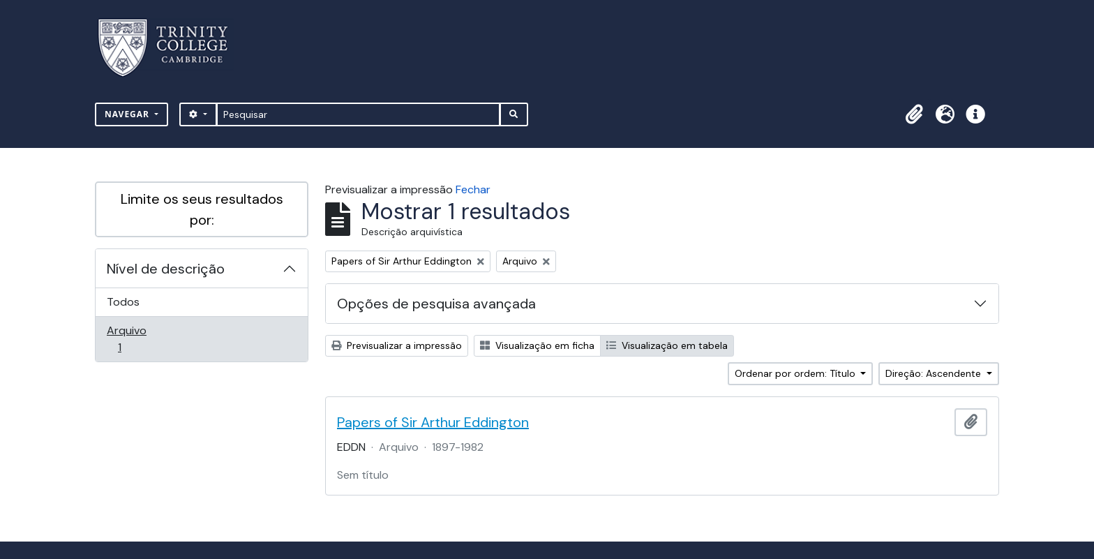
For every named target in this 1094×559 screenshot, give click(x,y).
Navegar (128, 114)
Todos (123, 302)
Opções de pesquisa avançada (436, 304)
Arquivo (139, 339)
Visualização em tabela (667, 345)
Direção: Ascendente (934, 373)
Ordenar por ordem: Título (796, 373)
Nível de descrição (166, 269)
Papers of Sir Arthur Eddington (433, 422)
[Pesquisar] (358, 114)
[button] (914, 114)
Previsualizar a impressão (396, 345)
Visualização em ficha (537, 345)
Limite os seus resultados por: (202, 209)
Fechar (473, 189)
